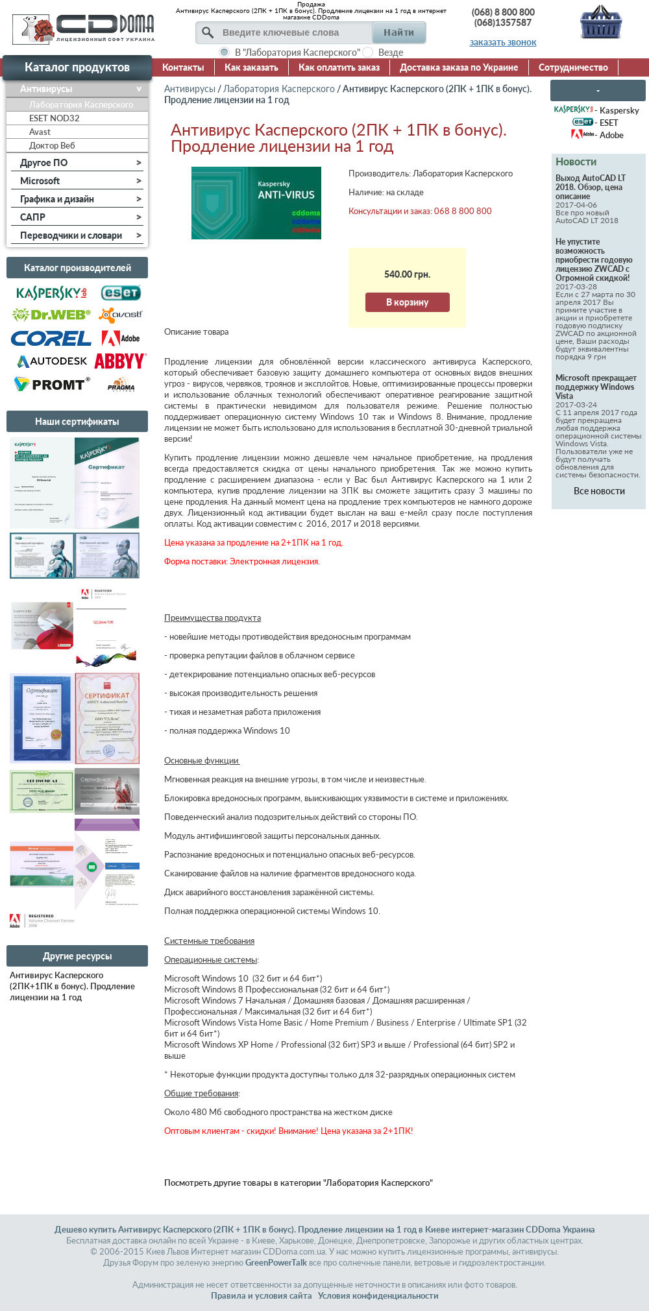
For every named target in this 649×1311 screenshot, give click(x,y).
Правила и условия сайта (261, 1295)
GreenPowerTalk (276, 1262)
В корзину (407, 301)
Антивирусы (189, 88)
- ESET (606, 122)
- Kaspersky (616, 110)
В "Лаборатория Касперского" (297, 52)
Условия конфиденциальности (378, 1295)
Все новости (599, 490)
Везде (390, 52)
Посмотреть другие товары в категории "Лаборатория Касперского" (298, 1182)
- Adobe (609, 135)
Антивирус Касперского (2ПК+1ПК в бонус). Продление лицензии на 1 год (72, 986)
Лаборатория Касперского (279, 88)
